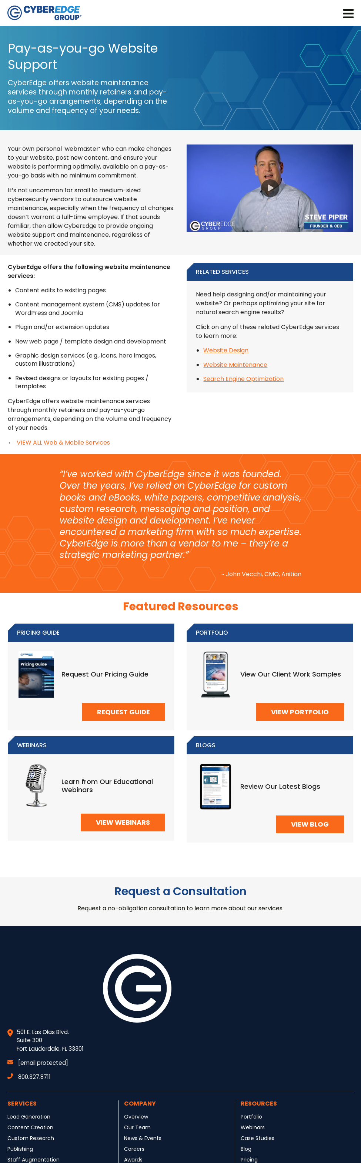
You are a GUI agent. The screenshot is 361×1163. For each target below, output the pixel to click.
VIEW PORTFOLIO (300, 712)
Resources (259, 1103)
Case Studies (257, 1138)
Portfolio (251, 1116)
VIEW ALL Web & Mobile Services (63, 442)
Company (140, 1103)
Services (22, 1103)
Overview (136, 1116)
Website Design (225, 350)
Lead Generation (28, 1116)
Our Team (137, 1127)
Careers (134, 1149)
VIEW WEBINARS (123, 822)
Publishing (20, 1149)
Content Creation (30, 1127)
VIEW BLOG (310, 824)
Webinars (253, 1127)
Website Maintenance (235, 364)
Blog (246, 1149)
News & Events (142, 1138)
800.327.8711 (29, 1077)
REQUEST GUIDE (123, 712)
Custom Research (30, 1138)
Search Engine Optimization (243, 379)
